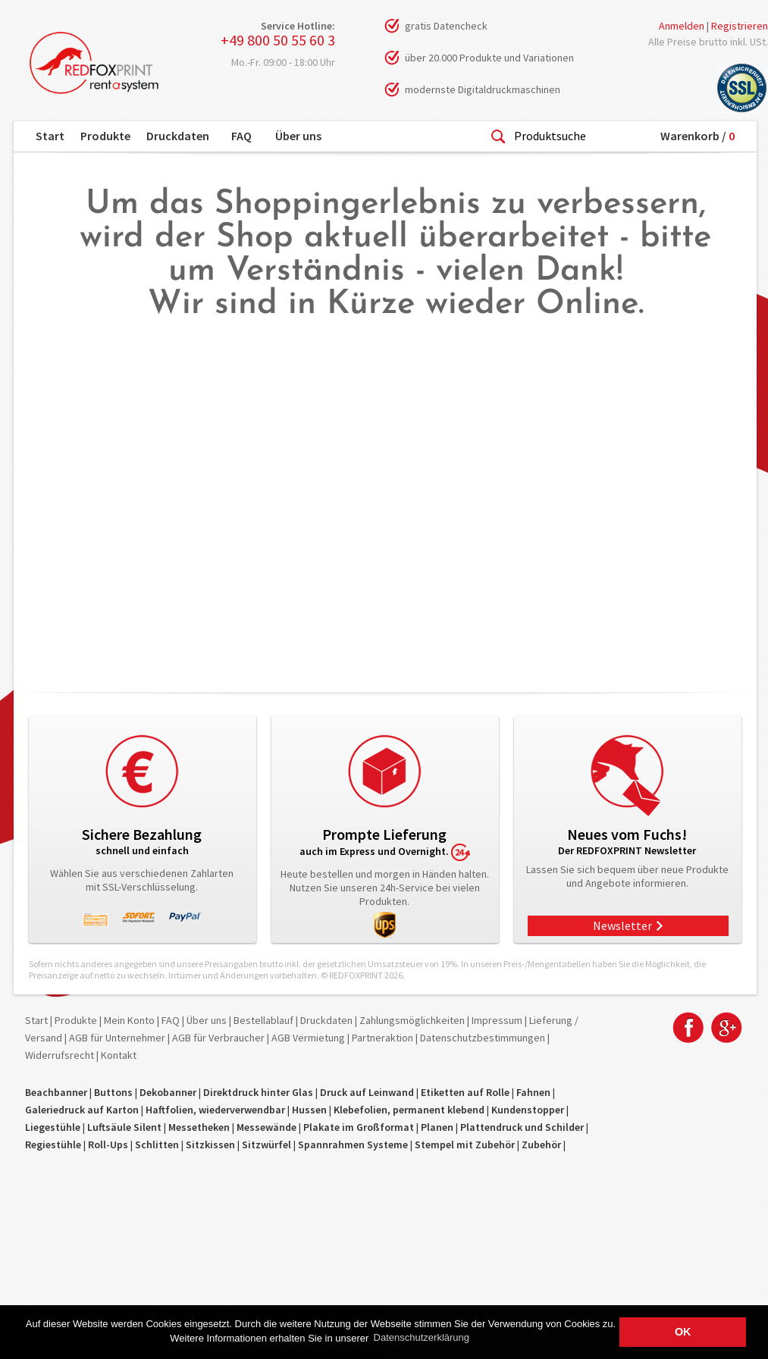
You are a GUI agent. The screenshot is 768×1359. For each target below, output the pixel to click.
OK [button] (683, 1332)
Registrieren (739, 26)
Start (50, 135)
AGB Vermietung (308, 1037)
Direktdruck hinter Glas (258, 1092)
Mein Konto (129, 1020)
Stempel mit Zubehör (465, 1144)
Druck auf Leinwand (367, 1092)
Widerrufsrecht (59, 1055)
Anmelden (681, 26)
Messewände (266, 1127)
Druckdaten (177, 135)
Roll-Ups (108, 1144)
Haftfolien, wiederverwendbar (215, 1109)
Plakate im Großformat (358, 1127)
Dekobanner (167, 1092)
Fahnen (533, 1092)
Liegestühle (52, 1127)
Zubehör (541, 1144)
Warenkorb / (697, 135)
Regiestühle (53, 1144)
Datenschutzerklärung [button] (421, 1337)
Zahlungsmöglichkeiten (412, 1020)
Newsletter (622, 925)
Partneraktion (382, 1037)
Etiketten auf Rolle (465, 1092)
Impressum (497, 1020)
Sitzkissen (210, 1144)
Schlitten (157, 1144)
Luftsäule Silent (124, 1127)
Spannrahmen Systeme (353, 1144)
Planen (437, 1127)
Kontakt (118, 1055)
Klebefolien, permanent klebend (409, 1109)
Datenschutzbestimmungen (482, 1037)
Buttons (113, 1092)
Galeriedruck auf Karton (82, 1109)
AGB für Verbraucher (218, 1037)
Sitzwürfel (266, 1144)
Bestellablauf (263, 1020)
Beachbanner (56, 1092)
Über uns (298, 135)
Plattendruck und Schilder (522, 1127)
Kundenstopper (527, 1109)
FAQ (241, 135)
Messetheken (199, 1127)
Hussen (309, 1109)
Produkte (105, 135)
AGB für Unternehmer (117, 1037)
